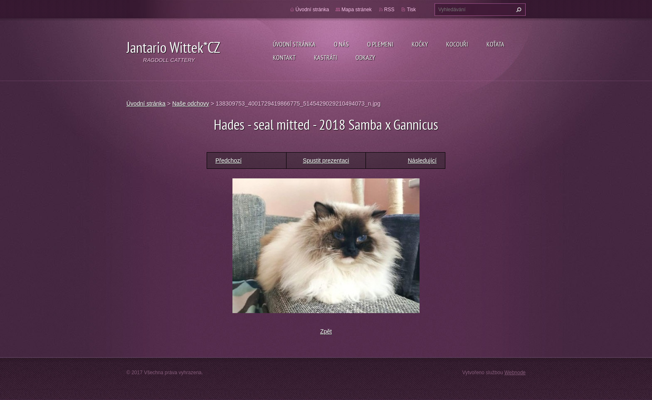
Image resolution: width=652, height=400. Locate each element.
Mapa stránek (356, 9)
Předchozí (228, 160)
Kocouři (457, 44)
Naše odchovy (190, 103)
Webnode (515, 372)
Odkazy (365, 57)
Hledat (517, 9)
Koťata (495, 44)
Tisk (411, 9)
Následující (422, 160)
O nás (341, 44)
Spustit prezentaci (326, 160)
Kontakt (284, 57)
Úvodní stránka (294, 44)
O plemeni (380, 44)
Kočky (420, 44)
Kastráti (325, 57)
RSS (389, 9)
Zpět (326, 331)
